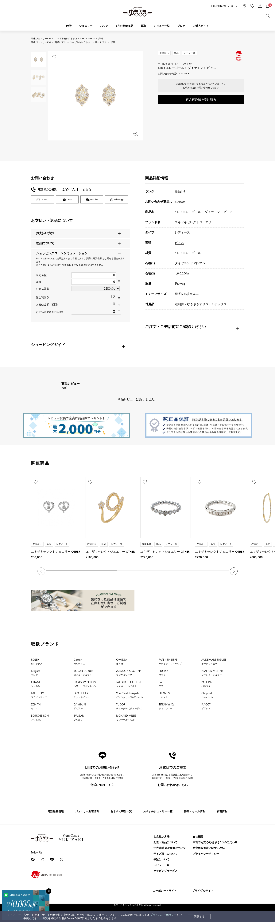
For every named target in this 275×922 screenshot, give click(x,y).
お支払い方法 (161, 836)
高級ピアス (60, 42)
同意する (199, 916)
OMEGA (121, 661)
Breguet (35, 672)
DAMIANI (80, 706)
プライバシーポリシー (163, 914)
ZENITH (36, 706)
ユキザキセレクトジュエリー (69, 38)
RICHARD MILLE (126, 717)
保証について (161, 859)
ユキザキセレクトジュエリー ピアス (88, 42)
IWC (161, 683)
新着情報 (222, 811)
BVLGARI (79, 717)
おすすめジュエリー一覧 (157, 811)
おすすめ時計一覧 (121, 811)
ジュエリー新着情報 (87, 811)
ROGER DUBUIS (83, 672)
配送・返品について (165, 842)
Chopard (207, 695)
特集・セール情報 (194, 811)
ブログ (181, 26)
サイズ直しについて (165, 853)
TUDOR (130, 706)
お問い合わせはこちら (172, 785)
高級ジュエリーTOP (41, 38)
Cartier (79, 661)
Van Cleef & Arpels (129, 695)
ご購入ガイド (201, 26)
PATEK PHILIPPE (170, 661)
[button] (234, 571)
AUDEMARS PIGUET (213, 661)
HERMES (164, 695)
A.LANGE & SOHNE (128, 672)
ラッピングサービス (165, 870)
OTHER (91, 38)
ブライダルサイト (202, 890)
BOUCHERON (40, 717)
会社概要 (198, 836)
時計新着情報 (56, 811)
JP (232, 6)
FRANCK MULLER (212, 672)
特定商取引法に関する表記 (209, 848)
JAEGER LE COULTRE (129, 683)
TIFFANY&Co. (167, 706)
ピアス (179, 242)
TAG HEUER (82, 695)
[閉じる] (48, 891)
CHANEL (36, 683)
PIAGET (206, 706)
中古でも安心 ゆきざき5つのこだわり (215, 842)
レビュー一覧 (161, 865)
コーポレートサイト (165, 890)
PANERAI (206, 683)
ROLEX (36, 661)
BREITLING (39, 695)
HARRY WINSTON (85, 683)
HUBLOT (164, 672)
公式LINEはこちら (102, 785)
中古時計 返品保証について (169, 848)
